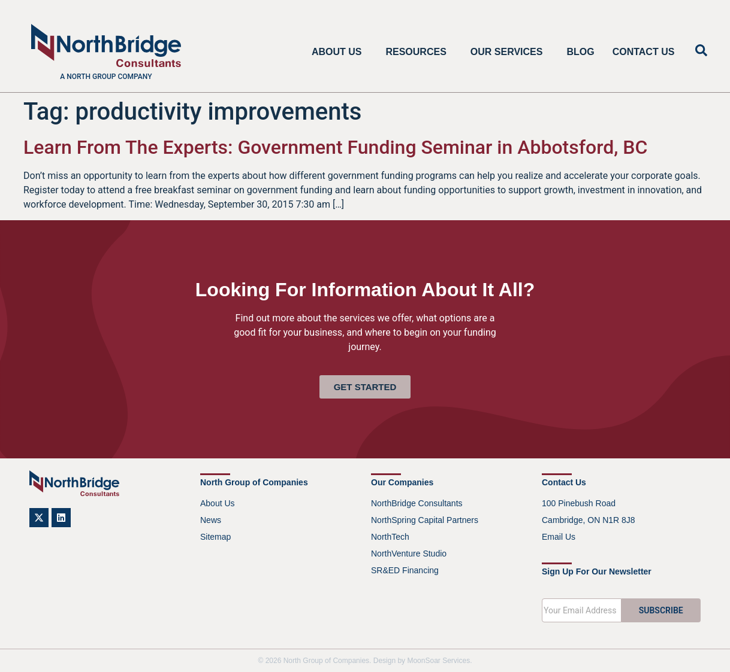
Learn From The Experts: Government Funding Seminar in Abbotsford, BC (335, 147)
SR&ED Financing (405, 570)
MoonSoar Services (438, 660)
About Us (340, 52)
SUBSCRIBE (661, 610)
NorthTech (390, 537)
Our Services (509, 52)
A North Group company (106, 76)
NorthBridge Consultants (417, 503)
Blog (580, 52)
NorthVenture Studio (409, 553)
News (210, 520)
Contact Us (644, 52)
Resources (418, 52)
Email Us (558, 537)
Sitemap (215, 537)
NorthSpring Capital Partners (424, 520)
